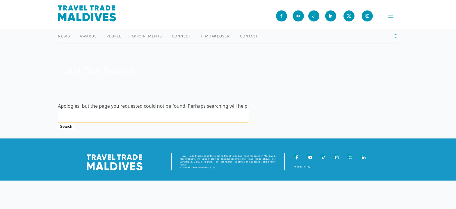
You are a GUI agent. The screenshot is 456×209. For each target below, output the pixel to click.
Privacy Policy (301, 166)
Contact (249, 36)
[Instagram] (336, 156)
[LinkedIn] (362, 156)
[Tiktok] (313, 15)
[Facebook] (295, 156)
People (113, 36)
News (64, 36)
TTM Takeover (215, 36)
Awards (88, 36)
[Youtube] (298, 15)
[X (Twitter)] (349, 156)
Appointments (146, 36)
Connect (181, 36)
